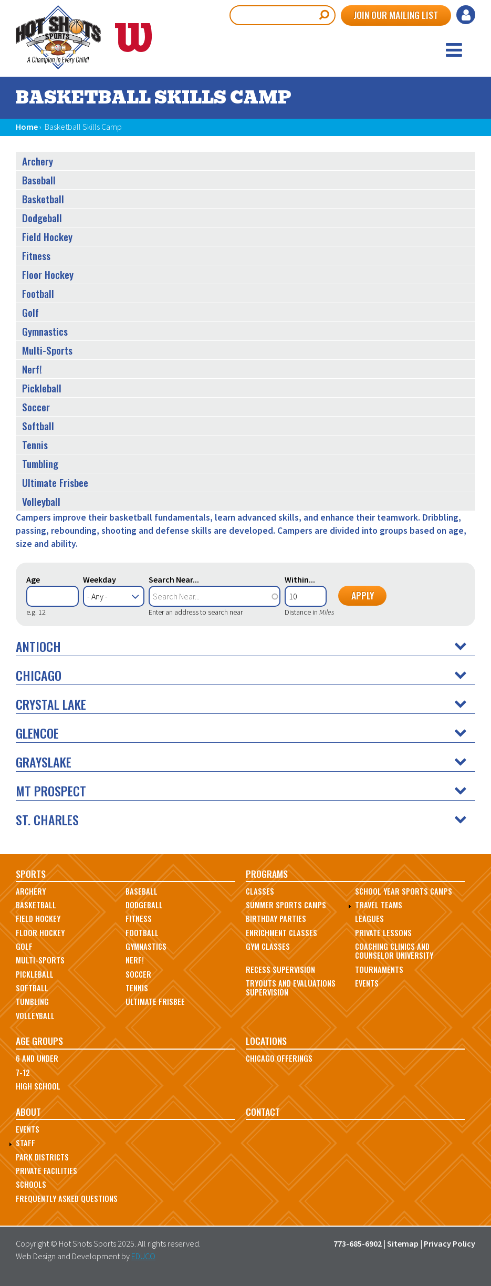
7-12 (23, 1072)
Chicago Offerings (279, 1058)
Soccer (36, 406)
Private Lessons (383, 932)
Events (367, 983)
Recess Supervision (280, 969)
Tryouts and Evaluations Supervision (291, 988)
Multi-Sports (47, 350)
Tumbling (40, 463)
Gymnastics (45, 331)
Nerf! (32, 369)
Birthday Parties (276, 918)
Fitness (36, 255)
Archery (37, 161)
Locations (266, 1041)
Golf (30, 312)
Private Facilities (46, 1170)
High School (38, 1086)
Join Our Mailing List (395, 15)
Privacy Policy (449, 1243)
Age (33, 579)
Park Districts (42, 1157)
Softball (38, 425)
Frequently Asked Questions (67, 1198)
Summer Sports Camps (286, 904)
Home (27, 126)
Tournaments (379, 969)
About (28, 1111)
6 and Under (37, 1058)
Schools (31, 1184)
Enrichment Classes (281, 932)
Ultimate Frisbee (55, 482)
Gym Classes (268, 946)
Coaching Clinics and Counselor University (394, 951)
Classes (260, 891)
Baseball (39, 180)
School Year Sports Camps (403, 891)
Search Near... (174, 579)
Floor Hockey (48, 274)
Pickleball (41, 388)
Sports (31, 873)
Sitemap (403, 1243)
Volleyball (41, 501)
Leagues (369, 918)
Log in (465, 14)
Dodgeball (42, 217)
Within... (300, 579)
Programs (267, 873)
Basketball (43, 198)
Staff (25, 1142)
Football (38, 293)
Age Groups (39, 1041)
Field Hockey (47, 236)
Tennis (35, 444)
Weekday (99, 579)
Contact (263, 1111)
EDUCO (143, 1256)
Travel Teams (378, 904)
